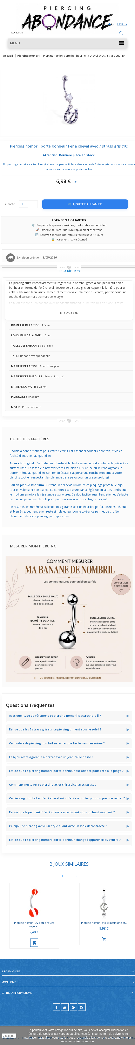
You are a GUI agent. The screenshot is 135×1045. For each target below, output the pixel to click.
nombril (80, 283)
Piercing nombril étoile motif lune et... (104, 923)
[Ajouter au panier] (85, 204)
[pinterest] (73, 1007)
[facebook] (56, 1007)
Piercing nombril (28, 55)
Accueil (8, 55)
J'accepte (9, 1035)
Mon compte (10, 982)
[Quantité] (23, 204)
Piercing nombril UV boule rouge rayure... (34, 924)
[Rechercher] (121, 33)
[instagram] (82, 1007)
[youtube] (65, 1007)
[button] (67, 43)
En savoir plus (69, 313)
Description (69, 271)
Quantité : (10, 204)
